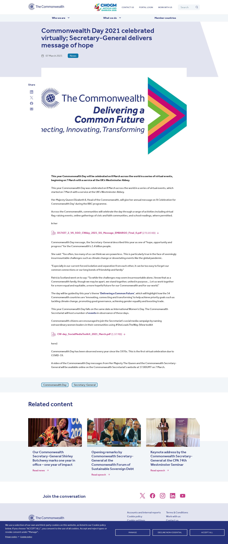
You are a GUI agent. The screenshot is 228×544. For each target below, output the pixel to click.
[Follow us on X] (142, 497)
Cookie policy (134, 516)
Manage (133, 532)
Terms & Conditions (177, 512)
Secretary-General (85, 384)
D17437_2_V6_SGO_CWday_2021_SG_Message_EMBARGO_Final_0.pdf (99, 232)
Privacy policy (11, 537)
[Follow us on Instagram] (162, 497)
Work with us (165, 7)
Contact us (128, 7)
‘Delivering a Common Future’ (117, 293)
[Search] (189, 7)
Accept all (207, 532)
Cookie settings (136, 520)
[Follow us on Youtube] (182, 497)
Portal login (146, 7)
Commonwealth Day (54, 384)
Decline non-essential (170, 532)
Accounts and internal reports (144, 512)
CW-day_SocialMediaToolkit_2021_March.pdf (84, 334)
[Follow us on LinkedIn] (172, 497)
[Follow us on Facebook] (152, 497)
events (92, 313)
